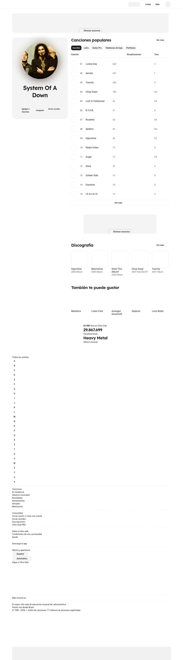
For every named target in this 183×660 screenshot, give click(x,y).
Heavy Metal (95, 337)
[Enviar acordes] (54, 108)
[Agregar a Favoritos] (26, 108)
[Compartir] (40, 108)
